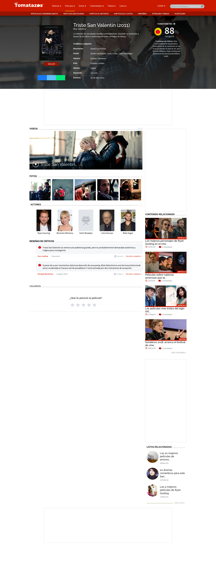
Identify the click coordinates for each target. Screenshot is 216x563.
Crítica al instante (100, 14)
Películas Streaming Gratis (45, 14)
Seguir (51, 64)
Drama (93, 58)
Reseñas (143, 14)
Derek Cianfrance (98, 49)
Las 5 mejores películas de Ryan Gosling (170, 490)
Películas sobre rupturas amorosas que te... (159, 276)
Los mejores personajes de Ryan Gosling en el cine (164, 242)
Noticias (56, 6)
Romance (102, 58)
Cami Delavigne (126, 53)
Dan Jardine (43, 256)
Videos (112, 6)
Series (82, 6)
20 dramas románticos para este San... (172, 473)
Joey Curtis (113, 53)
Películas (70, 6)
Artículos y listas (124, 14)
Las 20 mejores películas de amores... (169, 456)
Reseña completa (133, 256)
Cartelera (180, 14)
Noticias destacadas (74, 14)
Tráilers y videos (161, 14)
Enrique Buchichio (45, 274)
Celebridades (97, 6)
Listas (123, 6)
